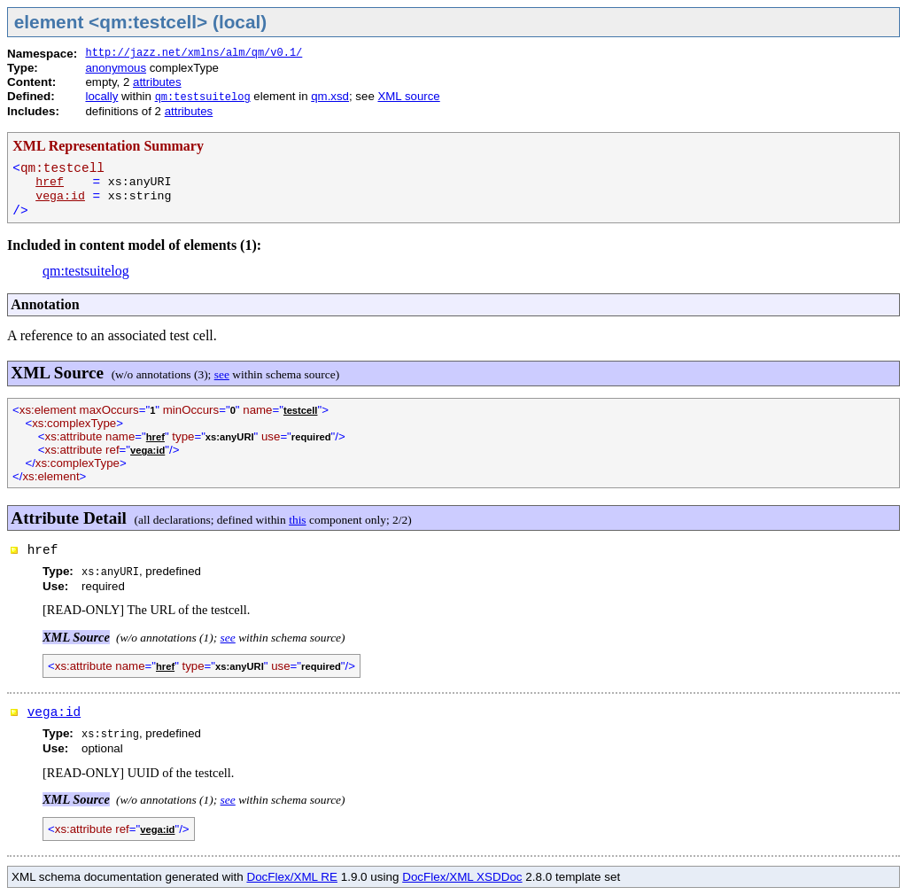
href (49, 182)
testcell (300, 410)
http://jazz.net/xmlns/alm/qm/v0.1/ (193, 53)
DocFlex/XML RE (291, 876)
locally (101, 96)
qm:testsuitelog (203, 97)
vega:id (60, 196)
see (221, 374)
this (297, 519)
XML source (408, 96)
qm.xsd (330, 96)
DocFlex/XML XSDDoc (462, 876)
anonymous (115, 67)
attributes (157, 82)
